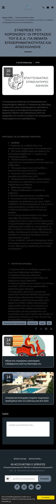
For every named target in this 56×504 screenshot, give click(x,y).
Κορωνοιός (33, 323)
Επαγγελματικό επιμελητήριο (14, 323)
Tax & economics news (24, 17)
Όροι (11, 470)
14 (8, 341)
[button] (3, 7)
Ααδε (42, 323)
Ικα (49, 323)
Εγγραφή (44, 478)
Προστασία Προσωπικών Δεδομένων (31, 470)
